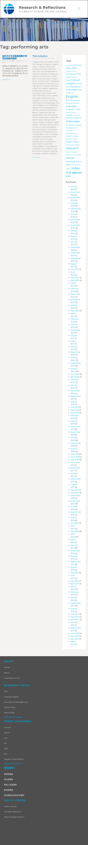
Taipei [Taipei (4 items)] (79, 155)
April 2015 (74, 584)
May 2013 (74, 636)
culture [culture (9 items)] (79, 84)
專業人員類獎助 (10, 785)
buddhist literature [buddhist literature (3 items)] (71, 77)
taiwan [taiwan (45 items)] (70, 158)
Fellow (7, 733)
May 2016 (74, 531)
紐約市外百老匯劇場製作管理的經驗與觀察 (14, 57)
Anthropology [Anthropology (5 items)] (71, 74)
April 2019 (74, 413)
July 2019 (74, 407)
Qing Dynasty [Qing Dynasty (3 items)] (70, 145)
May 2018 (74, 460)
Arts (6, 692)
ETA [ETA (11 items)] (67, 100)
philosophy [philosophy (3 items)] (69, 139)
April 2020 (75, 377)
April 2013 (74, 639)
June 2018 (75, 457)
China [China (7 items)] (68, 80)
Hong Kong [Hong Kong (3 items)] (76, 115)
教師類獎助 (8, 790)
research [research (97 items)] (72, 148)
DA (5, 743)
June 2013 (75, 634)
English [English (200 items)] (72, 97)
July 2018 (74, 454)
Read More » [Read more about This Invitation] (36, 157)
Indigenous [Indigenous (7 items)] (77, 118)
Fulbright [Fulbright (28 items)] (71, 106)
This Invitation (39, 56)
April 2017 (74, 493)
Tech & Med (9, 713)
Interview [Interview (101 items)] (73, 121)
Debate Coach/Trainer (14, 759)
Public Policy (9, 707)
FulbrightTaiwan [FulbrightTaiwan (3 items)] (71, 112)
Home (7, 668)
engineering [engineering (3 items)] (70, 93)
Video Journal (10, 806)
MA (5, 738)
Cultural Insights (11, 697)
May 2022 (74, 311)
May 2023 (74, 278)
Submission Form (12, 678)
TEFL (6, 749)
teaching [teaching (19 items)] (70, 161)
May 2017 (74, 490)
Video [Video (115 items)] (75, 168)
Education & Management (16, 702)
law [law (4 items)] (67, 125)
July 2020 (74, 374)
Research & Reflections (42, 7)
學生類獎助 (8, 779)
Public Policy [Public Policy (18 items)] (72, 142)
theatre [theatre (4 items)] (68, 169)
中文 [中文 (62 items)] (68, 172)
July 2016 (74, 523)
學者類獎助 (8, 774)
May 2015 (74, 581)
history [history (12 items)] (69, 115)
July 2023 (74, 269)
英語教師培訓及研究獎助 (14, 795)
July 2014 (74, 614)
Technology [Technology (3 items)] (74, 165)
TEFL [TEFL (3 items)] (79, 165)
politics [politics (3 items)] (75, 139)
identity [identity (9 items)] (69, 118)
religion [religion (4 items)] (77, 145)
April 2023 (74, 280)
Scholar (7, 728)
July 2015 (74, 573)
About (7, 673)
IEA (5, 754)
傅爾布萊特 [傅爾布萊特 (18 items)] (77, 173)
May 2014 (74, 617)
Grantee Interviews (12, 812)
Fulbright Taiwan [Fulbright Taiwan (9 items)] (73, 109)
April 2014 (74, 620)
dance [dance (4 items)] (68, 87)
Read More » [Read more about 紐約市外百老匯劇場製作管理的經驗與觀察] (6, 80)
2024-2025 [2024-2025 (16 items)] (71, 68)
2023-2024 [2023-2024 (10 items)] (77, 65)
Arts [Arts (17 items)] (79, 74)
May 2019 (74, 410)
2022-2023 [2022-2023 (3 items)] (69, 65)
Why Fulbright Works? (14, 817)
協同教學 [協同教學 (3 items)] (68, 176)
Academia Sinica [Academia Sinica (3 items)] (71, 71)
